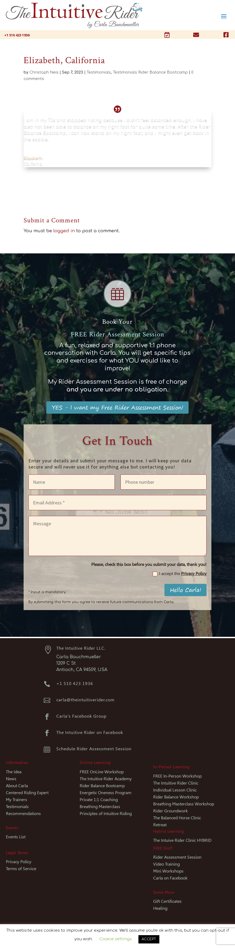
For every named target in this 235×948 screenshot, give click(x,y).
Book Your (117, 321)
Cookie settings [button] (115, 939)
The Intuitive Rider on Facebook (89, 732)
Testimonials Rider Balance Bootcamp (150, 72)
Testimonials (99, 72)
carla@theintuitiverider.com (85, 699)
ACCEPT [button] (149, 939)
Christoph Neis (44, 72)
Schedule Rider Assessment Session (93, 748)
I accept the (180, 573)
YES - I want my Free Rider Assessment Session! (117, 407)
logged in (64, 231)
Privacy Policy (194, 573)
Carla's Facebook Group (81, 716)
